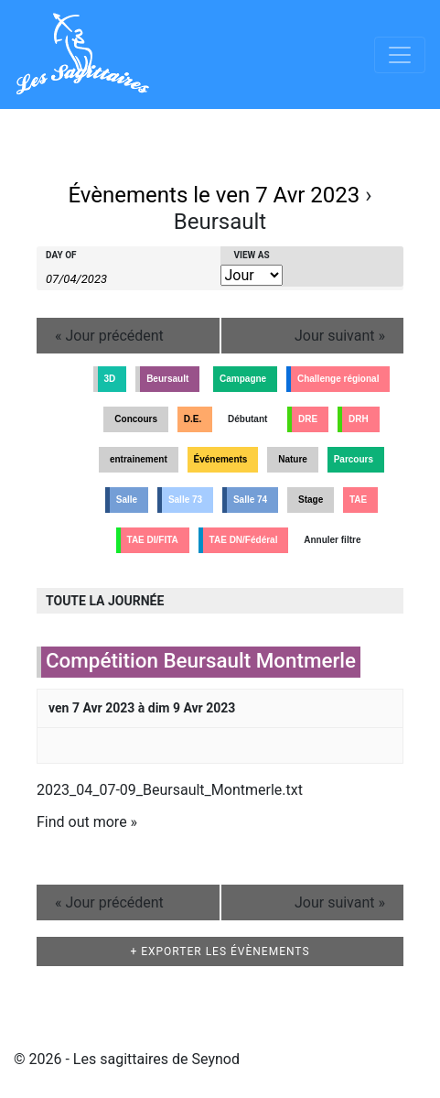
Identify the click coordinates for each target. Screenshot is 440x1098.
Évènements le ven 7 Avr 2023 (214, 195)
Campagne (243, 379)
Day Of (61, 255)
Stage (310, 500)
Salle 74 (250, 500)
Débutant (247, 419)
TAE (358, 500)
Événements (221, 459)
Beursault (167, 379)
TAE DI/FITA (152, 540)
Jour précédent (109, 335)
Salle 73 (185, 500)
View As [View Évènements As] (252, 255)
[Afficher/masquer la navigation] (399, 55)
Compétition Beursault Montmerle (201, 660)
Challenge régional (338, 379)
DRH (359, 419)
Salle (126, 500)
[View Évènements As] (251, 275)
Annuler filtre (332, 540)
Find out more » (87, 822)
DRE (307, 419)
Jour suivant (340, 335)
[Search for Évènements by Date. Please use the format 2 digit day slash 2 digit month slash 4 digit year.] (91, 277)
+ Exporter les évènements (219, 951)
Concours (135, 419)
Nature (292, 459)
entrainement (138, 459)
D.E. (192, 419)
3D (110, 379)
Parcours (353, 459)
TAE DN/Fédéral (243, 540)
